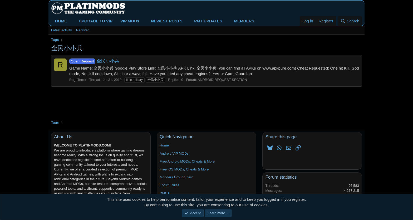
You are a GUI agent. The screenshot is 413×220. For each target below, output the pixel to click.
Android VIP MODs (174, 153)
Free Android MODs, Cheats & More (187, 161)
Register (82, 30)
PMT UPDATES (208, 21)
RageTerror (77, 80)
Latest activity (61, 30)
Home (164, 145)
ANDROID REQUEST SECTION (222, 80)
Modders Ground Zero (176, 177)
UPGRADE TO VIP (95, 21)
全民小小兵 (94, 60)
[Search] (350, 21)
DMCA (165, 193)
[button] (71, 21)
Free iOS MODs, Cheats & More (184, 169)
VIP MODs (129, 21)
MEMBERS (244, 21)
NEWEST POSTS (166, 21)
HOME (61, 21)
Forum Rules (169, 185)
